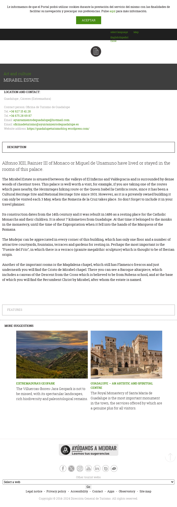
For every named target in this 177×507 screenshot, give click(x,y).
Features (14, 310)
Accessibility (79, 491)
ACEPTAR (88, 20)
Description (16, 147)
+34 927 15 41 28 (20, 111)
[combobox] (121, 36)
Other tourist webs (51, 477)
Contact (97, 491)
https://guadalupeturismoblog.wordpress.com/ (58, 129)
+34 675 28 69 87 (20, 116)
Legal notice (34, 491)
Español (123, 37)
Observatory (127, 491)
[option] (114, 37)
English (114, 37)
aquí (112, 11)
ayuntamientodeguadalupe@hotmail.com (41, 120)
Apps (110, 491)
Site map (145, 491)
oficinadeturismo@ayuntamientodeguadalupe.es (46, 124)
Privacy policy (56, 491)
